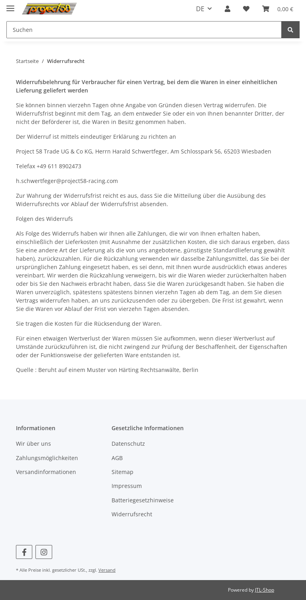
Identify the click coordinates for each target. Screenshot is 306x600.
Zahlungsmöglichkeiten (47, 458)
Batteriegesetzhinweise (143, 500)
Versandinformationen (46, 472)
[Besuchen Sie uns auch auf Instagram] (43, 552)
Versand (107, 570)
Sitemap (122, 472)
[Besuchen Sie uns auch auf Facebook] (24, 552)
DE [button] (200, 8)
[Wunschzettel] (246, 9)
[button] (227, 9)
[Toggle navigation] (10, 5)
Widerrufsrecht (132, 514)
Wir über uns (33, 443)
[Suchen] (144, 29)
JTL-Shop (264, 589)
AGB (117, 458)
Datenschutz (128, 443)
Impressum (127, 486)
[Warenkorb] (278, 9)
